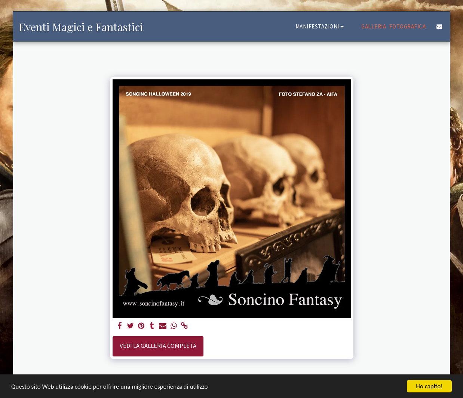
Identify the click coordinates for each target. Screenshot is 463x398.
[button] (320, 26)
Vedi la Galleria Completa (158, 346)
